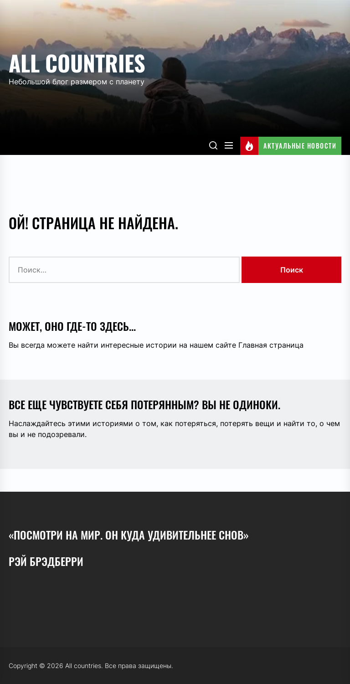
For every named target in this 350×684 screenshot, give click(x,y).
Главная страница (271, 345)
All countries (77, 62)
